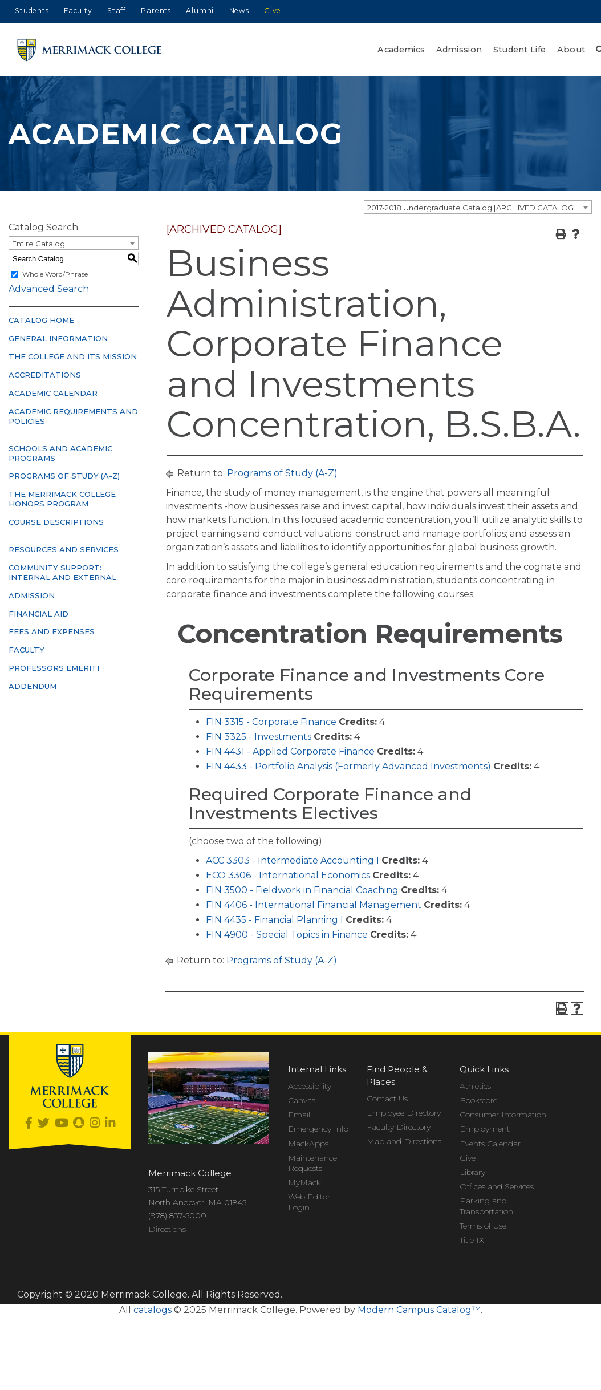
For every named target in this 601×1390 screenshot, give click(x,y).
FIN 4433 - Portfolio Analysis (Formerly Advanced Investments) (348, 766)
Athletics (475, 1086)
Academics (401, 49)
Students (31, 10)
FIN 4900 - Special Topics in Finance (287, 934)
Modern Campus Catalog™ (419, 1309)
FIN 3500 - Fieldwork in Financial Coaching (302, 890)
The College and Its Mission (73, 356)
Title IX (472, 1240)
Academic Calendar (53, 393)
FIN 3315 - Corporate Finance (271, 721)
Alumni (200, 10)
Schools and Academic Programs (60, 453)
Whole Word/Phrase (55, 274)
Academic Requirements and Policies (73, 416)
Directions (167, 1229)
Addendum (32, 686)
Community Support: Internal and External (62, 572)
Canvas (301, 1100)
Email (299, 1114)
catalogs (152, 1309)
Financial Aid (38, 613)
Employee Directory (404, 1113)
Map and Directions (404, 1141)
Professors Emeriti (54, 667)
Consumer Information (503, 1114)
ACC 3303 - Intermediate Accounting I (292, 860)
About (571, 49)
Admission (459, 49)
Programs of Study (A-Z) (64, 475)
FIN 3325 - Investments (258, 736)
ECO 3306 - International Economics (288, 875)
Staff (116, 10)
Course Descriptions (56, 521)
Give (272, 10)
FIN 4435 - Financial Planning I (274, 919)
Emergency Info (318, 1129)
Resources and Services (64, 549)
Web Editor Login (309, 1202)
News (239, 10)
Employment (485, 1129)
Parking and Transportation (486, 1206)
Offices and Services (497, 1186)
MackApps (308, 1143)
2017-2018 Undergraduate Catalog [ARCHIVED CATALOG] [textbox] (471, 207)
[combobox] (478, 207)
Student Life (519, 49)
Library (472, 1172)
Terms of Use (483, 1226)
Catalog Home (41, 320)
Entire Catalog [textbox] (38, 243)
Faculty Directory (399, 1127)
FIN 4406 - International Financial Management (313, 904)
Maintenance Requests (312, 1163)
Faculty (78, 10)
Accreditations (45, 374)
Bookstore (478, 1100)
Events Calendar (490, 1143)
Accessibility (309, 1086)
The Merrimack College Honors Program (62, 498)
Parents (156, 10)
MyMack (304, 1182)
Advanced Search (49, 288)
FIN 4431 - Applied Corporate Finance (290, 751)
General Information (58, 338)
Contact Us (387, 1098)
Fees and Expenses (52, 631)
